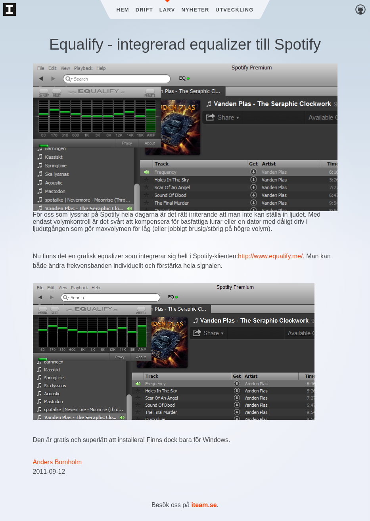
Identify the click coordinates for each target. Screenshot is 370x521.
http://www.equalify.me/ (270, 256)
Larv (167, 10)
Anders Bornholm (57, 462)
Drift (144, 10)
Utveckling (235, 10)
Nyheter (195, 10)
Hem (122, 10)
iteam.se (204, 505)
